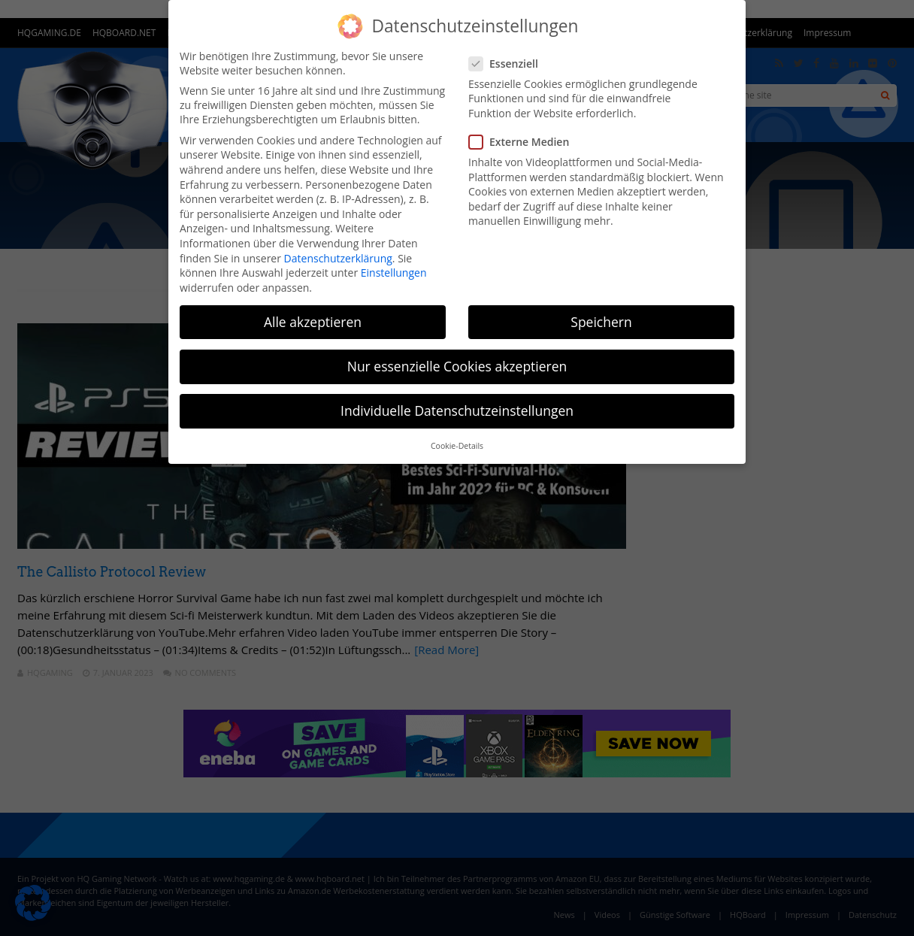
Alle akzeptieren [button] (313, 322)
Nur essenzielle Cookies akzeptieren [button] (457, 366)
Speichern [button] (600, 322)
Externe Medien (523, 142)
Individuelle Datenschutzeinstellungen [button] (457, 410)
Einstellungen (394, 272)
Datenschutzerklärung (338, 258)
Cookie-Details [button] (457, 446)
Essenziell (508, 63)
